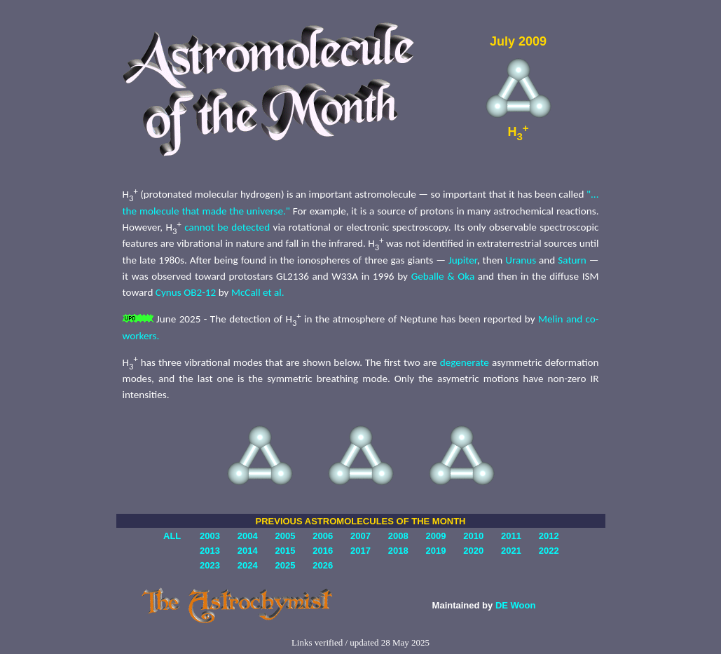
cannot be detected (227, 227)
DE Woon (515, 605)
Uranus (520, 260)
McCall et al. (257, 292)
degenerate (464, 362)
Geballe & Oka (443, 276)
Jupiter (462, 260)
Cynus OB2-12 (186, 292)
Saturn (572, 260)
